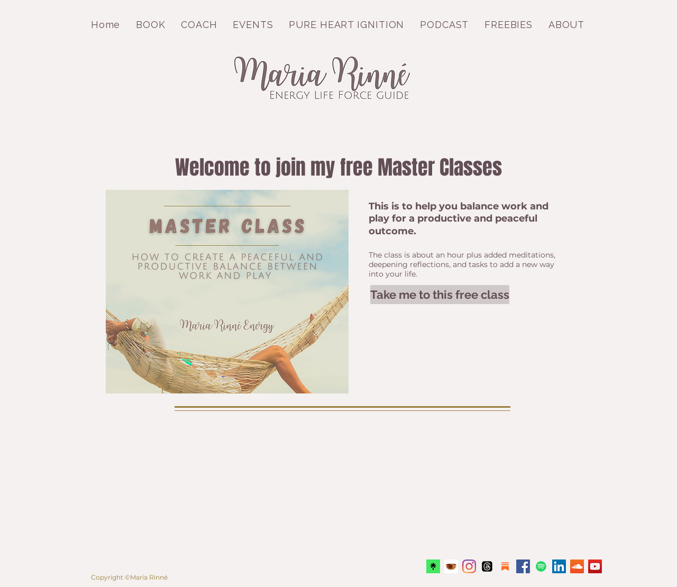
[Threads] (487, 566)
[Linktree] (433, 566)
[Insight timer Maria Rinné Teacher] (451, 566)
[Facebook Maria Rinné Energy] (523, 566)
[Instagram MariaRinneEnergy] (469, 566)
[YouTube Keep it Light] (595, 566)
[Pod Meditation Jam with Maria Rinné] (577, 566)
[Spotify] (541, 566)
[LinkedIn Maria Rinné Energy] (559, 566)
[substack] (505, 566)
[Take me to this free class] (439, 294)
